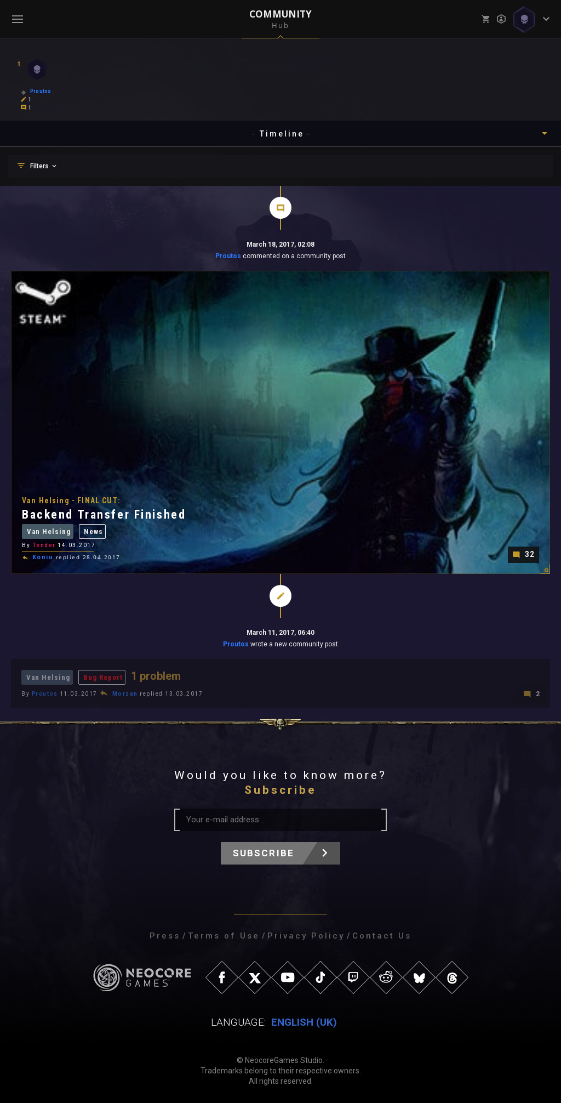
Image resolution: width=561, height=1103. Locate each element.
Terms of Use (224, 936)
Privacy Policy (306, 936)
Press (165, 936)
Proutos (228, 256)
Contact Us (381, 936)
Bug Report (103, 677)
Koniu (43, 557)
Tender (44, 546)
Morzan (125, 694)
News (93, 532)
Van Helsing (49, 532)
